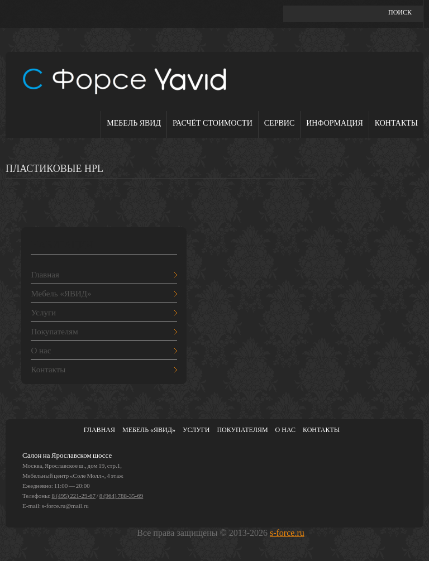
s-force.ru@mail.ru (65, 505)
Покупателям (54, 331)
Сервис (279, 123)
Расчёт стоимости (212, 123)
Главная (45, 274)
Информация (334, 123)
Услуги (43, 312)
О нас (41, 350)
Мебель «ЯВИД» (61, 293)
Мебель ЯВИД (134, 123)
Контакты (396, 123)
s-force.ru (287, 533)
